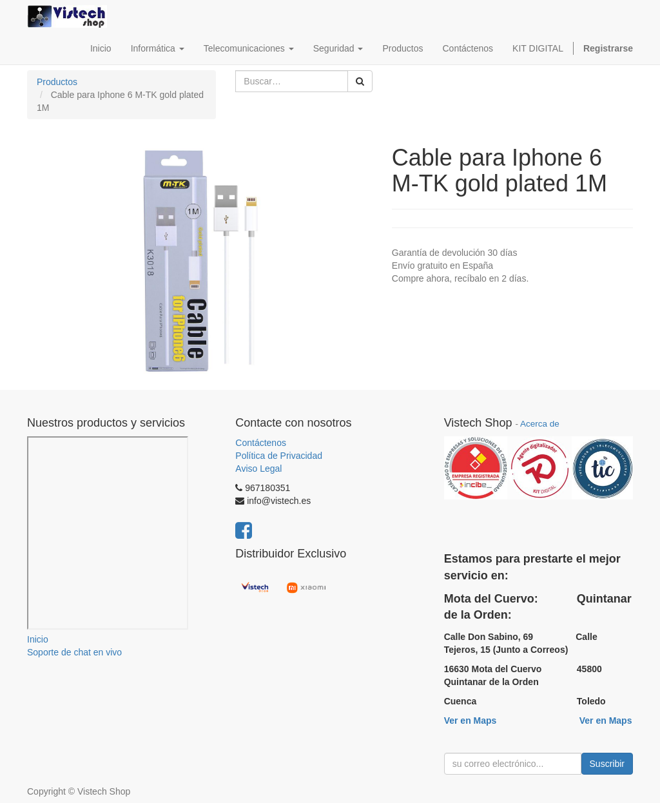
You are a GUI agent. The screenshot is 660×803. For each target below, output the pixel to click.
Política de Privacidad (278, 455)
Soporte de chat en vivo (74, 652)
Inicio (37, 639)
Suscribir (607, 764)
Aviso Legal (258, 468)
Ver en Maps (470, 720)
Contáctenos (260, 443)
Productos (57, 82)
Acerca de (539, 424)
